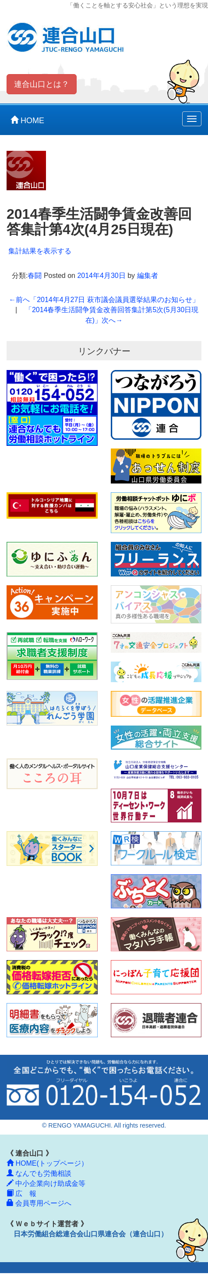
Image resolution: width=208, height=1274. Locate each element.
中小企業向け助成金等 (46, 1183)
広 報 (21, 1193)
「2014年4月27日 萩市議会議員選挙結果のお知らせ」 (104, 299)
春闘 (35, 275)
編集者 (147, 275)
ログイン (182, 1269)
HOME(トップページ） (47, 1163)
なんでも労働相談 (39, 1173)
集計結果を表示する (39, 251)
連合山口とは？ (41, 84)
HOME (27, 120)
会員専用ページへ (39, 1203)
